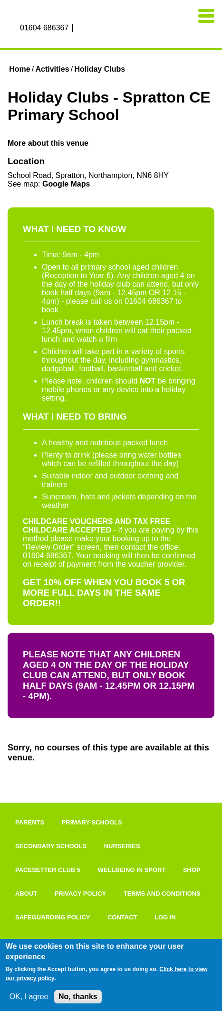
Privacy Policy (80, 893)
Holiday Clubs (99, 69)
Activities (52, 69)
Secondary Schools (51, 846)
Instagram (91, 28)
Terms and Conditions (162, 893)
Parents (29, 822)
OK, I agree (29, 996)
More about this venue (48, 143)
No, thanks (77, 996)
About (26, 893)
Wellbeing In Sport (131, 869)
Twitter (102, 28)
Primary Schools (92, 822)
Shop (192, 869)
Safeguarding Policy (52, 917)
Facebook (81, 28)
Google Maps (66, 184)
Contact (122, 917)
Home (19, 69)
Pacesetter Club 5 (47, 869)
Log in (165, 917)
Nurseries (122, 846)
